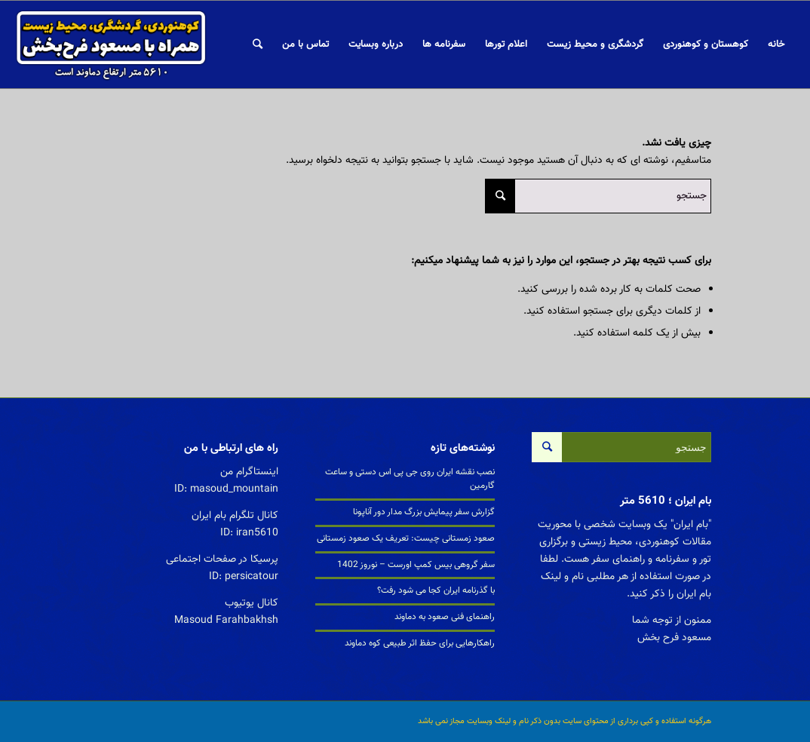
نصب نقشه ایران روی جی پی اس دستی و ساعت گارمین (410, 478)
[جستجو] (257, 44)
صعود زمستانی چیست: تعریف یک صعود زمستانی (406, 538)
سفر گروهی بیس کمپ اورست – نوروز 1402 (416, 565)
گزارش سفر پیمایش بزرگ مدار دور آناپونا (424, 512)
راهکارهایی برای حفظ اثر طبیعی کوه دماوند (420, 643)
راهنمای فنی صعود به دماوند (444, 617)
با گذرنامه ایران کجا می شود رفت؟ (436, 590)
